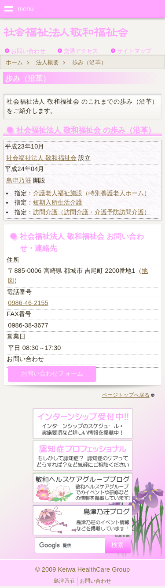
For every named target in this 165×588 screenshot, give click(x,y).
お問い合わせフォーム (52, 373)
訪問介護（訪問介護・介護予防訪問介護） (91, 212)
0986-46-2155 (28, 302)
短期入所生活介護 (57, 202)
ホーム (14, 62)
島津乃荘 (18, 180)
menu (26, 8)
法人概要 (47, 62)
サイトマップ (134, 51)
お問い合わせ (28, 51)
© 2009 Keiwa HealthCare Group (82, 569)
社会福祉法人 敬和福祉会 (41, 157)
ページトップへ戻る (128, 395)
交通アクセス (81, 51)
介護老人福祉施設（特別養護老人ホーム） (91, 193)
